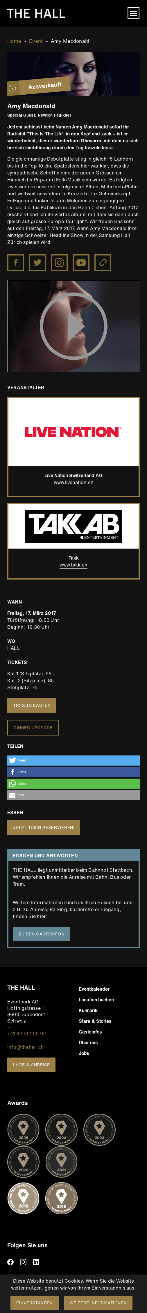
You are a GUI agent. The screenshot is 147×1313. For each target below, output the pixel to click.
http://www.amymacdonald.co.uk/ (103, 258)
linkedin (36, 1262)
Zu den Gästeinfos (41, 934)
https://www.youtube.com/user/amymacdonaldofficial (81, 258)
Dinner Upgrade (33, 727)
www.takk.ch (73, 564)
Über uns (88, 1042)
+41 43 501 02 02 (26, 1033)
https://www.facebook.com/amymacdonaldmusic (16, 258)
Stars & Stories (95, 1021)
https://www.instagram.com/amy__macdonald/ (60, 258)
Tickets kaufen (32, 705)
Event (36, 41)
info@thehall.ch (25, 1047)
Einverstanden (34, 1303)
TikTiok (49, 1262)
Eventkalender (94, 988)
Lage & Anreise (31, 1065)
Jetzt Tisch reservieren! (43, 827)
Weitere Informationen (98, 1303)
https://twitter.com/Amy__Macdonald (38, 258)
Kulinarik (88, 1010)
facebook (10, 1262)
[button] (73, 760)
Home (14, 41)
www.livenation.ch (74, 482)
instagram (23, 1262)
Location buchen (96, 999)
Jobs (84, 1053)
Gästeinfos (90, 1031)
